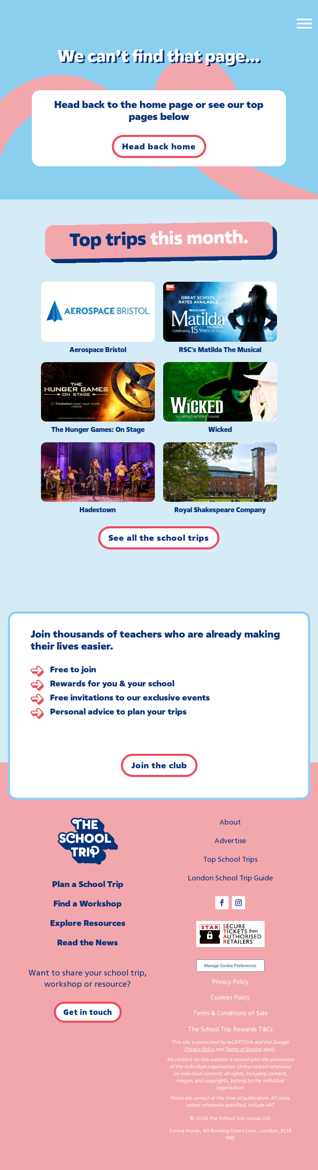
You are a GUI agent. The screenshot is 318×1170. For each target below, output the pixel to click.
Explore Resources (87, 922)
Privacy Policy (230, 981)
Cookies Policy (230, 997)
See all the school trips (158, 537)
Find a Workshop (87, 903)
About (230, 822)
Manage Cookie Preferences (230, 966)
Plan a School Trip (87, 883)
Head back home (159, 146)
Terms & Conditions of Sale (230, 1013)
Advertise (230, 840)
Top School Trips (230, 859)
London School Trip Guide (230, 877)
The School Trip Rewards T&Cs (230, 1029)
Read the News (87, 942)
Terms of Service (243, 1049)
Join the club (159, 765)
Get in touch (87, 1012)
